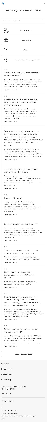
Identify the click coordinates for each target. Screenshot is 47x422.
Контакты (4, 405)
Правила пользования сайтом (9, 413)
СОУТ (3, 418)
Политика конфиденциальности (10, 410)
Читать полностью (9, 90)
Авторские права (6, 407)
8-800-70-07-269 (8, 389)
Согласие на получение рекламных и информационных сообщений (19, 416)
